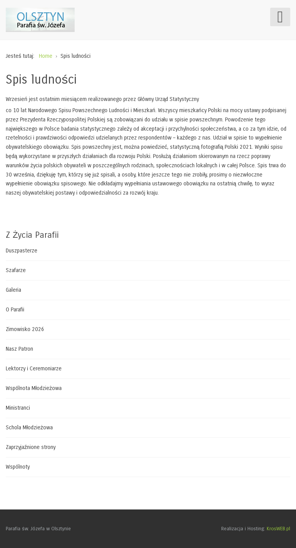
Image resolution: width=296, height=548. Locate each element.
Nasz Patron (19, 349)
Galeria (13, 290)
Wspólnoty (18, 467)
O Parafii (15, 309)
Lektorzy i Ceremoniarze (34, 368)
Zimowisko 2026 (25, 329)
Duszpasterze (21, 251)
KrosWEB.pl (278, 529)
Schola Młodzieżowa (29, 427)
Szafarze (16, 270)
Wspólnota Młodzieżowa (34, 388)
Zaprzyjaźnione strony (31, 447)
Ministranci (18, 408)
